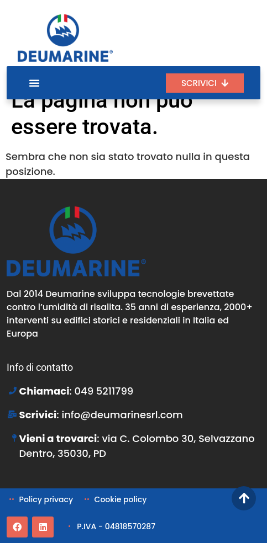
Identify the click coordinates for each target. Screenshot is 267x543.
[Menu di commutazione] (34, 82)
